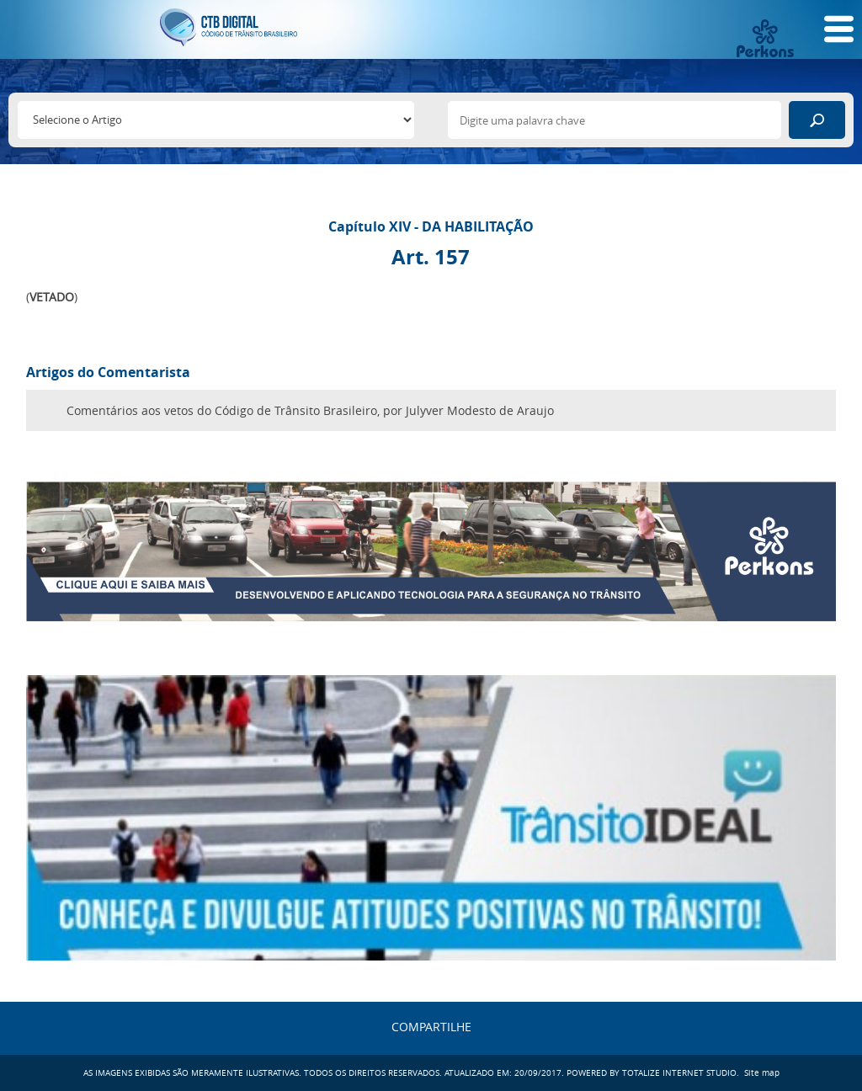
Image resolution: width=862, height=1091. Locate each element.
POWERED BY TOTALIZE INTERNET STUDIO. (653, 1072)
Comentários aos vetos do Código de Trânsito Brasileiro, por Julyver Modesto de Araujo (310, 410)
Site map (762, 1072)
